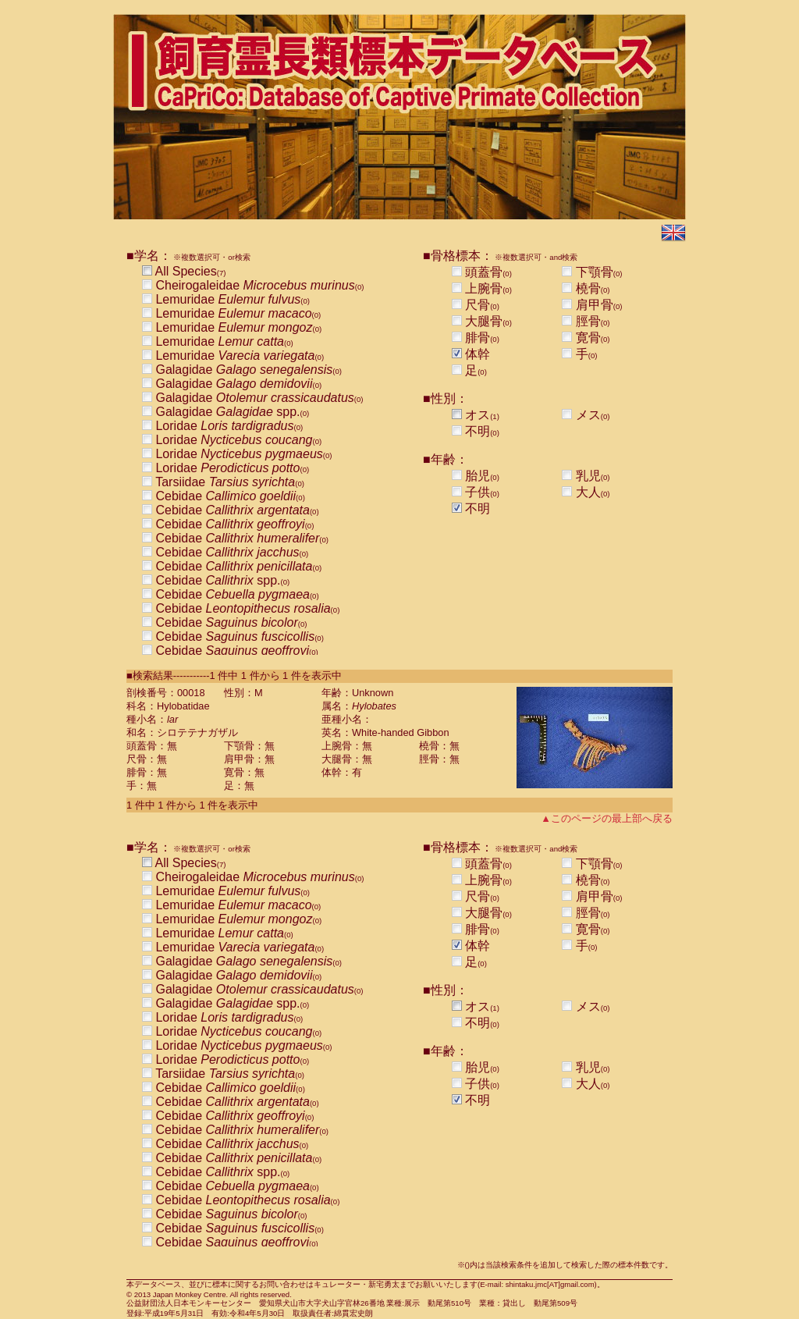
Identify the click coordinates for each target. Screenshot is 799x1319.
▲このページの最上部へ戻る (607, 818)
